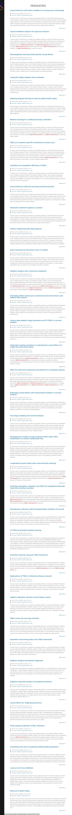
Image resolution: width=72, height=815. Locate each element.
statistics (22, 15)
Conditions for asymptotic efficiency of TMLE (31, 165)
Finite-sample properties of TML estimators (30, 726)
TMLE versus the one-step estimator (27, 618)
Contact (3, 31)
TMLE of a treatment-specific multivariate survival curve (35, 142)
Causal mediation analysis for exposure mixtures (32, 31)
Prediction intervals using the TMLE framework (32, 555)
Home (3, 13)
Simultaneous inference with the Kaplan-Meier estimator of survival (40, 509)
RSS (2, 34)
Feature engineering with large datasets (29, 229)
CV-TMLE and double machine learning (28, 530)
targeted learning (29, 15)
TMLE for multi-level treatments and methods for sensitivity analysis (40, 370)
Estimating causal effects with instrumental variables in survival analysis (38, 393)
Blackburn (5, 44)
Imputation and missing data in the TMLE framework (34, 639)
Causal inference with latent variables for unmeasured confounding (40, 10)
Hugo (5, 43)
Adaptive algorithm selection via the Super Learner (33, 597)
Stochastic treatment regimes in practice (29, 208)
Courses (3, 29)
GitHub (3, 38)
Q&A (34, 15)
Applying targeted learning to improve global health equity (36, 98)
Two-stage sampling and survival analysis (30, 416)
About (3, 20)
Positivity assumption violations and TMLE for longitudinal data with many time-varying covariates (40, 487)
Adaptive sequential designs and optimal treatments (34, 682)
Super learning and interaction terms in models (32, 250)
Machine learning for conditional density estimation (33, 120)
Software (3, 27)
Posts (3, 15)
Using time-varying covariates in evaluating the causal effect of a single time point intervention (39, 346)
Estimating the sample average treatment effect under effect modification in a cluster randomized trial (37, 438)
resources (17, 15)
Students (3, 22)
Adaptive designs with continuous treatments (31, 271)
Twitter (3, 36)
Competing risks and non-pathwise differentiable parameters (37, 747)
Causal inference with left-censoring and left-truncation (35, 186)
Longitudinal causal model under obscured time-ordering (36, 463)
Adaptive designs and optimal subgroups (29, 660)
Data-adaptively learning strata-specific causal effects (34, 54)
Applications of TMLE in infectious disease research (34, 576)
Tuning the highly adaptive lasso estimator (30, 77)
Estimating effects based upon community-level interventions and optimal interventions (39, 297)
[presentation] (30, 44)
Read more (65, 28)
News (3, 17)
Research (3, 24)
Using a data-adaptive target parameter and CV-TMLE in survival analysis (39, 321)
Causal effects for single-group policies (29, 703)
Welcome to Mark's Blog (23, 791)
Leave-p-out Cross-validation (24, 768)
